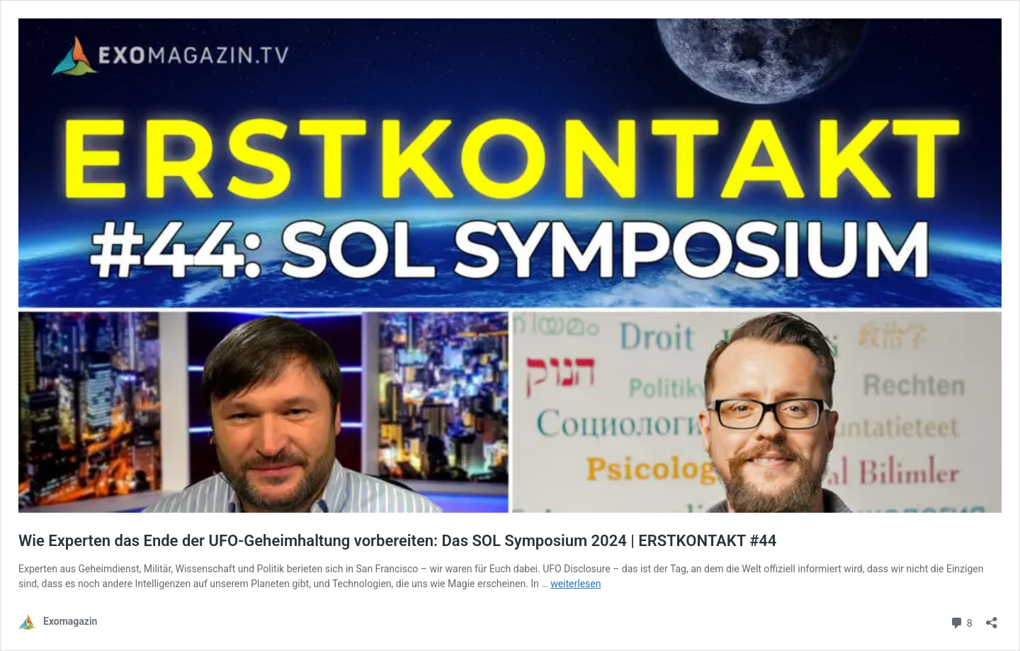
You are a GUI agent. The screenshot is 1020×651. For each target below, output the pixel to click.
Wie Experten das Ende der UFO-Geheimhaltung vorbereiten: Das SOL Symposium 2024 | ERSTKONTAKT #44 (397, 541)
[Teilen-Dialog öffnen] (992, 618)
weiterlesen (575, 583)
